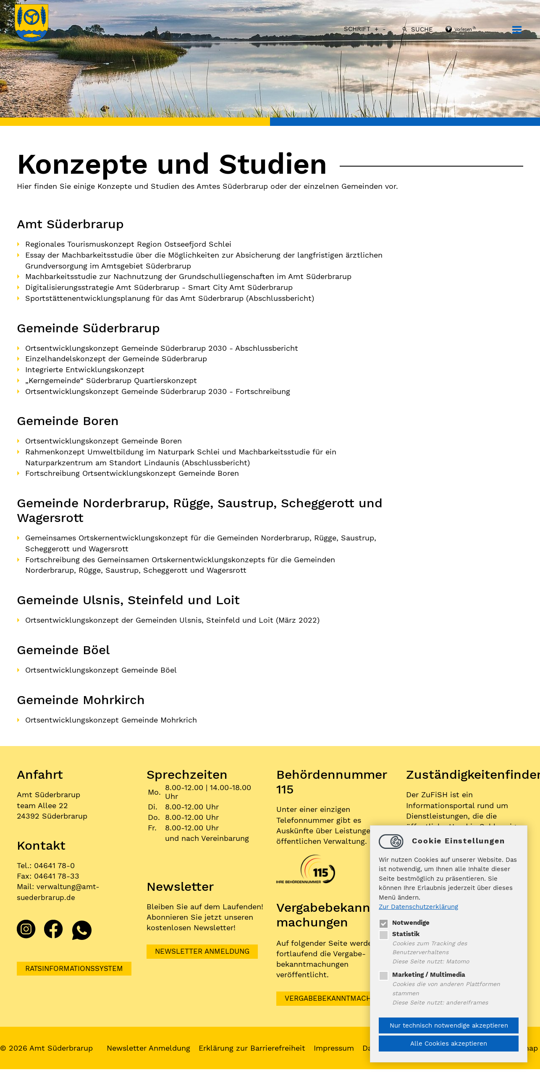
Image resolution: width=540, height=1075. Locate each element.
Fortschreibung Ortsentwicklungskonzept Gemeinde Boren (132, 470)
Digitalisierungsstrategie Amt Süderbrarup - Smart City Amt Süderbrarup (159, 286)
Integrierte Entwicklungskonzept (84, 367)
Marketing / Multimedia (422, 974)
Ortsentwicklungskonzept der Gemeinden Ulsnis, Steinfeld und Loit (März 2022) (172, 615)
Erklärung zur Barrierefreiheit (254, 1043)
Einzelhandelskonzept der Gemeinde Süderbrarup (116, 357)
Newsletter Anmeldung (205, 946)
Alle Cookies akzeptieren (448, 1043)
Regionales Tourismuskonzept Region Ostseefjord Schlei (128, 244)
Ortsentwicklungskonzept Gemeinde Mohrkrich (111, 714)
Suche (420, 29)
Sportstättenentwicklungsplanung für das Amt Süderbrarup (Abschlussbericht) (169, 296)
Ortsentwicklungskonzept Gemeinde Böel (101, 665)
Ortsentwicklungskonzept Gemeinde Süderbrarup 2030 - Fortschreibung (157, 388)
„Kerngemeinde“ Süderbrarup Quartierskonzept (111, 378)
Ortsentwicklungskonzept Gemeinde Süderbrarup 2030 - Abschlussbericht (161, 346)
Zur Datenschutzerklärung (418, 905)
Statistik (399, 932)
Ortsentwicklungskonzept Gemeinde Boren (103, 438)
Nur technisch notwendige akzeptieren (449, 1025)
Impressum (336, 1043)
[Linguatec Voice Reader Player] (469, 30)
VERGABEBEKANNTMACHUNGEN (344, 993)
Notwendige (404, 921)
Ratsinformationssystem (77, 963)
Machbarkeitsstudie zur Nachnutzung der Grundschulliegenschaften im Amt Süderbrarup (188, 275)
